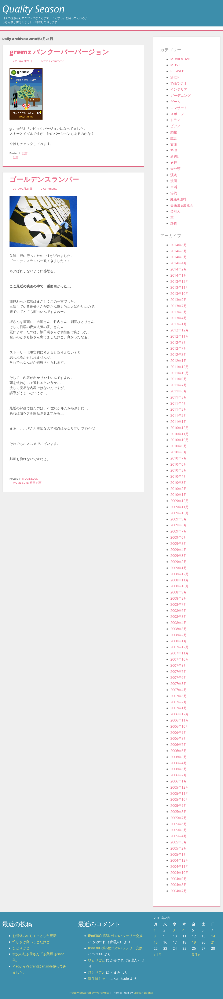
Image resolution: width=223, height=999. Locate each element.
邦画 (38, 482)
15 (156, 942)
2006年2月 (178, 775)
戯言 (25, 153)
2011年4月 (178, 403)
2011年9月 (178, 379)
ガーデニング (180, 95)
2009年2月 (178, 561)
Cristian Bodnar (143, 993)
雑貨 (173, 223)
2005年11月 (179, 793)
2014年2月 (178, 269)
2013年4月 (178, 318)
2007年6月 (178, 677)
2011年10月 (179, 373)
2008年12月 (179, 574)
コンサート (178, 107)
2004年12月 (179, 860)
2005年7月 (178, 817)
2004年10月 (179, 872)
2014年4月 (178, 263)
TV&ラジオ (178, 83)
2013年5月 (178, 312)
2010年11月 (179, 434)
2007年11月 (179, 653)
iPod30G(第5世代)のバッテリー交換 (115, 935)
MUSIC (175, 65)
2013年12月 (179, 281)
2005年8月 (178, 811)
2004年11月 (179, 866)
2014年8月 (178, 245)
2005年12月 (179, 787)
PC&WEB (177, 71)
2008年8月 (178, 598)
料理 (173, 150)
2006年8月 (178, 738)
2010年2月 (178, 488)
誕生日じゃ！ (98, 978)
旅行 (173, 162)
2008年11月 (179, 580)
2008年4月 (178, 622)
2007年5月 (178, 683)
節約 (173, 193)
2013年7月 (178, 306)
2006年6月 (178, 750)
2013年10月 (179, 293)
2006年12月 (179, 714)
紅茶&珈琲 (178, 199)
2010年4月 (178, 476)
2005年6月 (178, 824)
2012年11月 (179, 336)
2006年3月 (178, 769)
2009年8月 (178, 525)
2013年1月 (178, 324)
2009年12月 (179, 500)
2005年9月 (178, 805)
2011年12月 (179, 366)
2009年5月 (178, 543)
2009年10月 (179, 513)
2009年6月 (178, 537)
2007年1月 (178, 708)
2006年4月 (178, 763)
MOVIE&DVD (30, 478)
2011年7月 (178, 385)
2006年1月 (178, 781)
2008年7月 (178, 604)
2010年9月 (178, 446)
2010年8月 (178, 452)
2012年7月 (178, 348)
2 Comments (49, 188)
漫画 (173, 180)
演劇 (173, 174)
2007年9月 (178, 665)
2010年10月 (179, 439)
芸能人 (175, 211)
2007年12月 (179, 647)
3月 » (196, 954)
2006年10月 (179, 726)
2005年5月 (178, 830)
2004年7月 (178, 891)
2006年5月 (178, 757)
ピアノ (175, 126)
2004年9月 (178, 878)
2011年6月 (178, 391)
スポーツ (177, 114)
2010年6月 (178, 464)
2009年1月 (178, 568)
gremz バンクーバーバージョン (59, 51)
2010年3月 (178, 482)
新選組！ (177, 156)
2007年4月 (178, 689)
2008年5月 (178, 616)
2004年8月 (178, 884)
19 (194, 942)
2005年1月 (178, 854)
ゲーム (175, 101)
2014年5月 (178, 257)
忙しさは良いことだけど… (32, 942)
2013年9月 (178, 299)
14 (213, 936)
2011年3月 (178, 409)
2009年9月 (178, 519)
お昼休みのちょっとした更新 (34, 935)
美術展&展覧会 (181, 205)
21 (213, 942)
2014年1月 (178, 275)
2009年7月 (178, 531)
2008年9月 (178, 592)
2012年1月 (178, 360)
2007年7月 (178, 671)
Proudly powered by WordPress (89, 993)
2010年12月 (179, 427)
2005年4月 (178, 836)
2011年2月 (178, 415)
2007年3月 (178, 696)
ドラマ (175, 119)
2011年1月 (178, 421)
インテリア (178, 89)
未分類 (175, 168)
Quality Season (33, 8)
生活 (173, 187)
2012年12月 (179, 330)
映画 (32, 482)
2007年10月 (179, 659)
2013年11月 (179, 287)
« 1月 (158, 954)
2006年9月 (178, 732)
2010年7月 (178, 458)
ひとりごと (20, 948)
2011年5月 (178, 397)
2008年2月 (178, 635)
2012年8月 (178, 342)
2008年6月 (178, 610)
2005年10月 (179, 799)
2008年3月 (178, 628)
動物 (173, 132)
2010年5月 (178, 470)
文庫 (173, 144)
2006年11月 (179, 720)
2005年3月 (178, 842)
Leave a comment (52, 61)
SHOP (174, 77)
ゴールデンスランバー (44, 179)
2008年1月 (178, 641)
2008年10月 (179, 586)
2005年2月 (178, 848)
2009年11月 (179, 507)
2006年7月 (178, 744)
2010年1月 (178, 494)
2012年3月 (178, 354)
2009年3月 (178, 555)
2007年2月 (178, 702)
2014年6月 (178, 251)
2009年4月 (178, 549)
